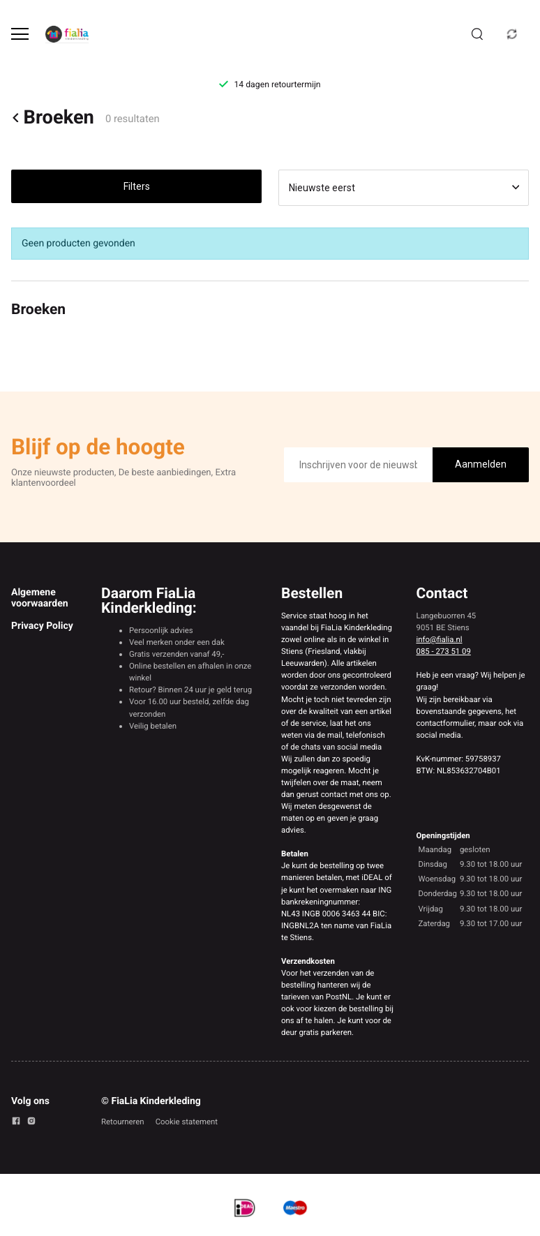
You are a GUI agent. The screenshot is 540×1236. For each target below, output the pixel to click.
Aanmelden (481, 464)
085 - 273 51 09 (444, 651)
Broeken (52, 117)
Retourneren (122, 1121)
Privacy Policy (42, 626)
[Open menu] (20, 34)
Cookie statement (187, 1121)
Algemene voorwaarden (39, 598)
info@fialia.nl (440, 639)
